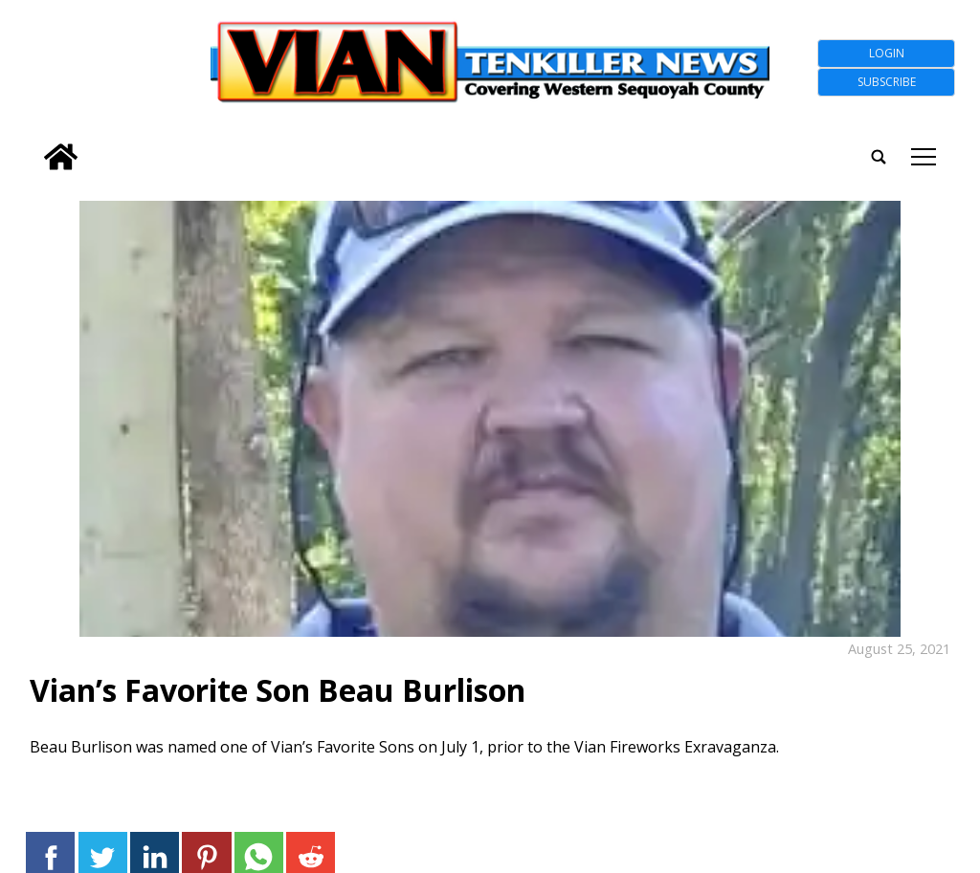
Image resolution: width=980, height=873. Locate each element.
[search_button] (32, 145)
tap (923, 156)
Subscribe (887, 82)
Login (886, 53)
